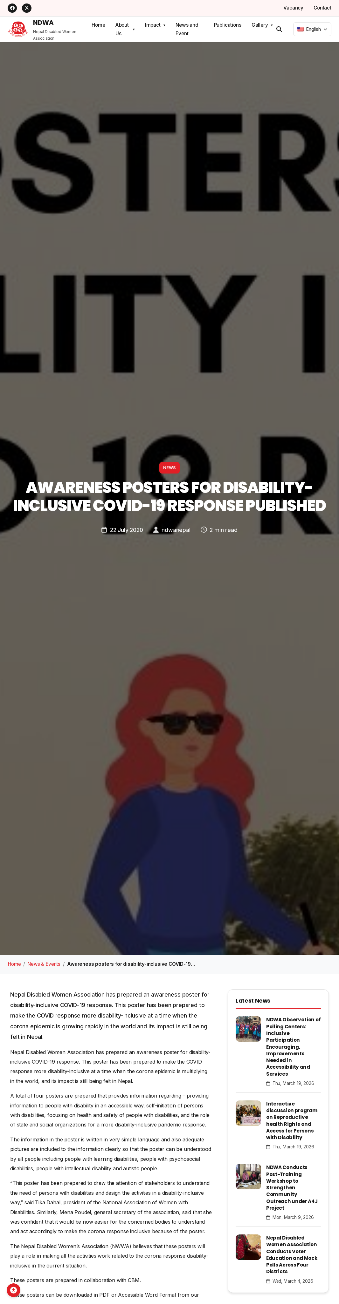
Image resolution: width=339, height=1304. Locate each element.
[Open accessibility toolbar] (18, 1286)
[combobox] (312, 28)
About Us (122, 28)
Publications (227, 24)
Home (98, 24)
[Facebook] (13, 8)
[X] (28, 8)
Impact (153, 24)
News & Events (43, 963)
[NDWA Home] (50, 28)
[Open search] (279, 28)
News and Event (187, 28)
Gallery (260, 24)
